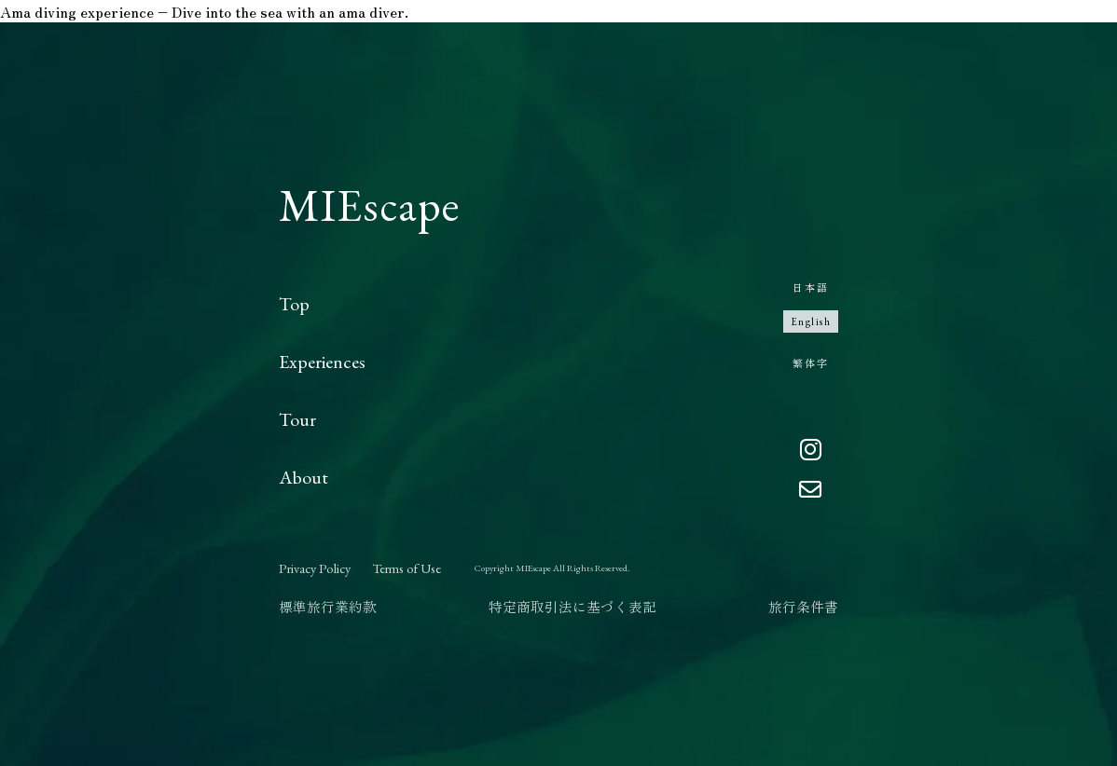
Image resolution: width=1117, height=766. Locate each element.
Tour (297, 419)
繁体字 (811, 362)
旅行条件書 (803, 606)
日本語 (811, 287)
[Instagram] (810, 450)
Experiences (322, 361)
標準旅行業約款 (328, 606)
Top (294, 304)
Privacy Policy (315, 568)
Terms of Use (407, 568)
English (811, 321)
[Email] (810, 490)
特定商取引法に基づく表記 (572, 606)
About (303, 477)
